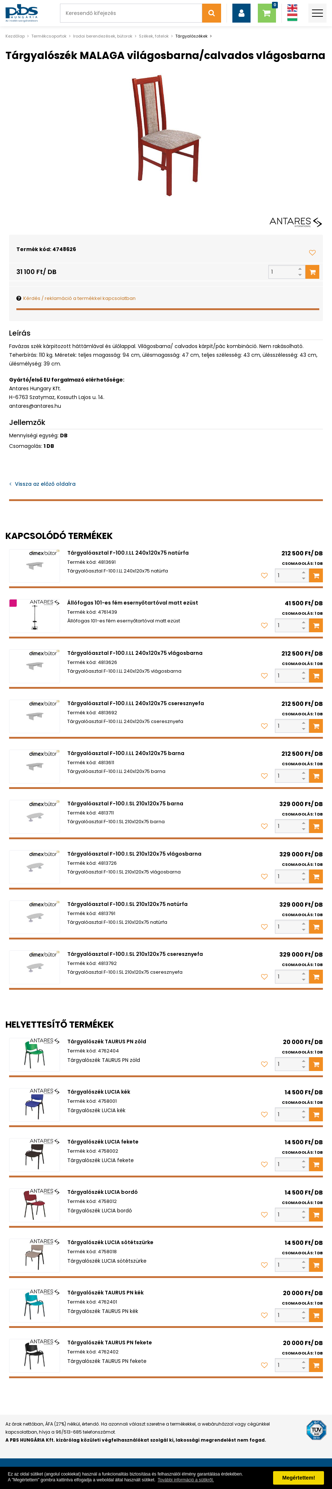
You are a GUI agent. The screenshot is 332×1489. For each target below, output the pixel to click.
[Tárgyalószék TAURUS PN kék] (34, 1306)
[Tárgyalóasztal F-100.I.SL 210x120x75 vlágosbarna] (34, 867)
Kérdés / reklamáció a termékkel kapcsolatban (79, 298)
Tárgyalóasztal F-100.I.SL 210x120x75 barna (125, 803)
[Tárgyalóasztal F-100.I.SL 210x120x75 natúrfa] (34, 917)
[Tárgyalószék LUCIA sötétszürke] (34, 1256)
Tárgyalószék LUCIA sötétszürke (110, 1242)
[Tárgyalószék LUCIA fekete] (34, 1155)
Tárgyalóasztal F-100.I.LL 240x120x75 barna (125, 753)
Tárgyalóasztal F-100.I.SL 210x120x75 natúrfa (127, 904)
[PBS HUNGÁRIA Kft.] (21, 13)
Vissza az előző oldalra (45, 484)
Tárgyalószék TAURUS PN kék (105, 1292)
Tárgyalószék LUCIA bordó (102, 1192)
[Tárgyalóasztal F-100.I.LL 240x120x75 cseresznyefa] (34, 717)
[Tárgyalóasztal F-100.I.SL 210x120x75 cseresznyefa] (34, 967)
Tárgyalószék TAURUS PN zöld (106, 1041)
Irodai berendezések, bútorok (102, 36)
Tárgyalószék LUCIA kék (98, 1091)
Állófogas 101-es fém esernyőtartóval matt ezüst (132, 602)
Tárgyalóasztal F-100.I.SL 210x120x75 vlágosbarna (134, 853)
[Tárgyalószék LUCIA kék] (34, 1105)
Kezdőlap (15, 36)
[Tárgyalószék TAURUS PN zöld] (34, 1055)
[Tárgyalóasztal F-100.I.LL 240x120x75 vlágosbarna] (34, 666)
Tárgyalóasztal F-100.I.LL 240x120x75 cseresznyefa (135, 703)
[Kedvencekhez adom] (312, 252)
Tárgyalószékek (191, 36)
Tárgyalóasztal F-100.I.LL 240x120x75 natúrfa (128, 552)
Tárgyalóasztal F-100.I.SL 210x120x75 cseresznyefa (135, 954)
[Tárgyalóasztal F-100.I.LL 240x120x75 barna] (34, 766)
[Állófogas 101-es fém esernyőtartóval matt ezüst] (34, 616)
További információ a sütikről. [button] (185, 1479)
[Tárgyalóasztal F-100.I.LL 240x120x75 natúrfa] (34, 566)
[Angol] (292, 8)
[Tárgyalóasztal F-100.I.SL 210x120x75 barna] (34, 817)
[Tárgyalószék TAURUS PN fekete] (34, 1356)
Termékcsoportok (49, 36)
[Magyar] (292, 17)
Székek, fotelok (154, 36)
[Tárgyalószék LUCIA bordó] (34, 1205)
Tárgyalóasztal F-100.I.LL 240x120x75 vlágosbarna (135, 653)
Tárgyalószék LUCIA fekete (103, 1141)
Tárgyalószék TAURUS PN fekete (109, 1342)
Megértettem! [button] (298, 1478)
